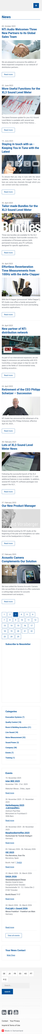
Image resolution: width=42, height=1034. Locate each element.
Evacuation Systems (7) (14, 717)
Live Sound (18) (11, 732)
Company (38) (11, 748)
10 (22, 620)
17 (32, 626)
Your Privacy (15, 1021)
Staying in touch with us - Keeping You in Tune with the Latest (20, 147)
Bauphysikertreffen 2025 (17, 832)
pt (31, 974)
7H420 (19, 863)
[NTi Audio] (11, 5)
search (7, 992)
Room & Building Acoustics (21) (18, 727)
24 (11, 637)
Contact (5, 1021)
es (20, 974)
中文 (5, 979)
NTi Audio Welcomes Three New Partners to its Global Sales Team (19, 33)
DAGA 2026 (11, 876)
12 (35, 620)
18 (5, 631)
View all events (14, 935)
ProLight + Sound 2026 (16, 908)
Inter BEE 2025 (12, 781)
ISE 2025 (9, 852)
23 (5, 637)
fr (15, 974)
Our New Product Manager (19, 505)
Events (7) (9, 753)
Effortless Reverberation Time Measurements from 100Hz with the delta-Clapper (20, 270)
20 (18, 631)
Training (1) (10, 758)
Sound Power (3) (12, 742)
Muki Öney (11, 955)
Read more (8, 74)
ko (25, 974)
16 (25, 626)
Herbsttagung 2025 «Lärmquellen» (14, 806)
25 (18, 637)
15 (18, 626)
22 (32, 631)
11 (29, 620)
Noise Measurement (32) (15, 737)
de (4, 974)
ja (10, 974)
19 (11, 631)
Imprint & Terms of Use (11, 1025)
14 (11, 626)
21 (25, 631)
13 (5, 626)
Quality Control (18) (13, 722)
